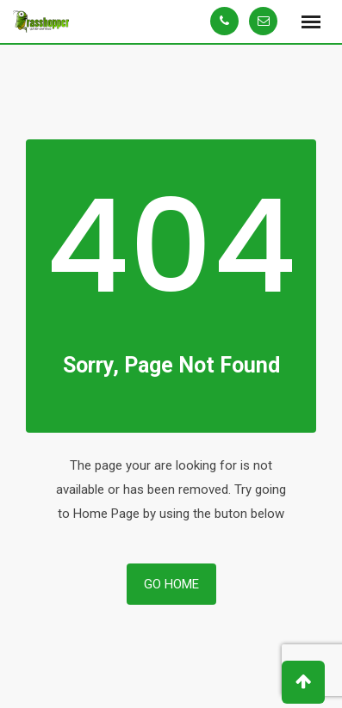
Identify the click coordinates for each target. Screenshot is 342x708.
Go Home (171, 584)
